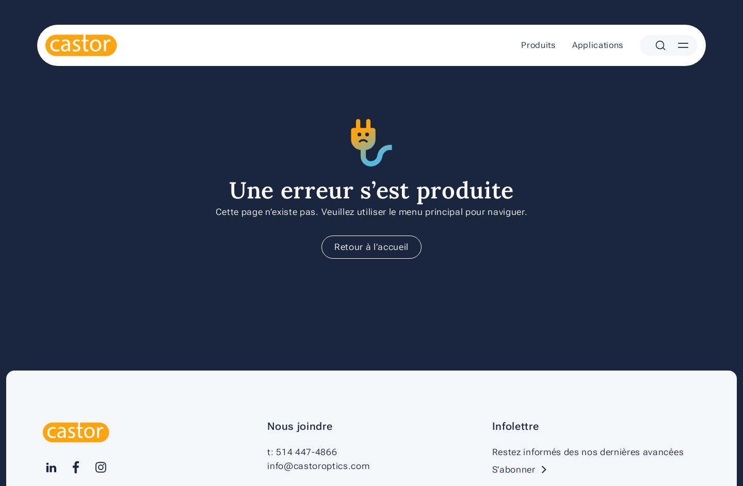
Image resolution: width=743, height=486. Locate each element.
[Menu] (683, 45)
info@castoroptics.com (318, 466)
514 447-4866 (306, 452)
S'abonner (522, 469)
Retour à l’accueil (371, 247)
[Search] (660, 45)
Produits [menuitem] (538, 45)
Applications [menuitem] (597, 45)
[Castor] (81, 45)
